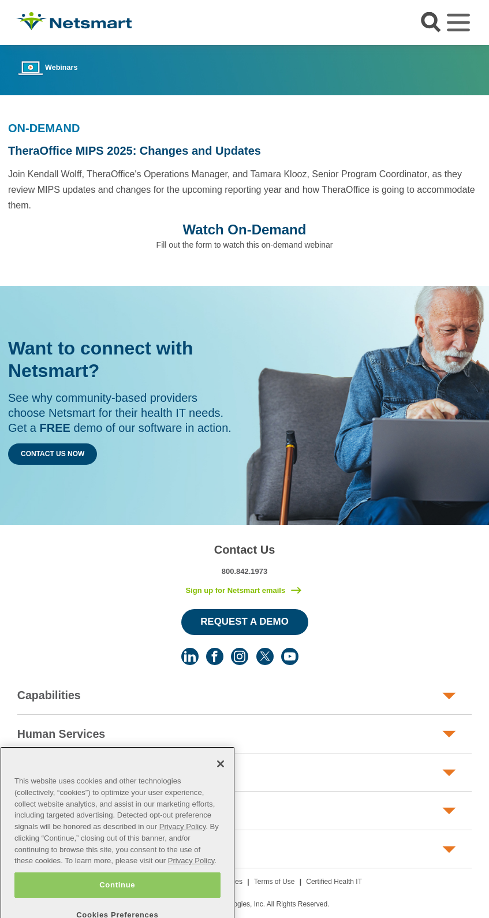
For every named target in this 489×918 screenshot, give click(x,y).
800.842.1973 (245, 571)
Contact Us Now (52, 454)
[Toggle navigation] (458, 22)
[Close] (220, 779)
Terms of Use (274, 882)
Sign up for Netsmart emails (235, 590)
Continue (117, 899)
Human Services (61, 733)
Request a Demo (244, 621)
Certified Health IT (334, 882)
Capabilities (49, 695)
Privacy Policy (182, 842)
